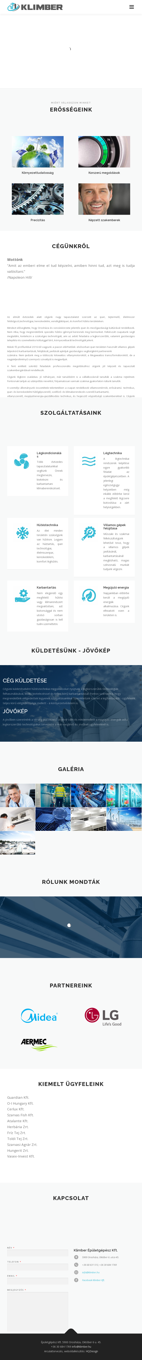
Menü (131, 7)
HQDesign (92, 1351)
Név (10, 1328)
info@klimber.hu (81, 1346)
